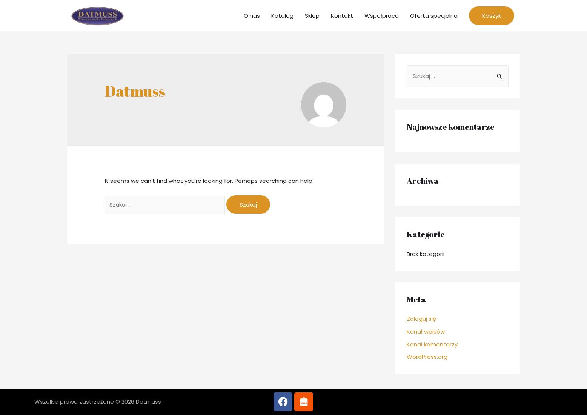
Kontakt (342, 16)
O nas (252, 16)
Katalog (282, 16)
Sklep (312, 16)
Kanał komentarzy (432, 344)
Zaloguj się (421, 319)
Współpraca (381, 16)
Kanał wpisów (426, 331)
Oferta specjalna (434, 16)
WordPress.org (427, 357)
